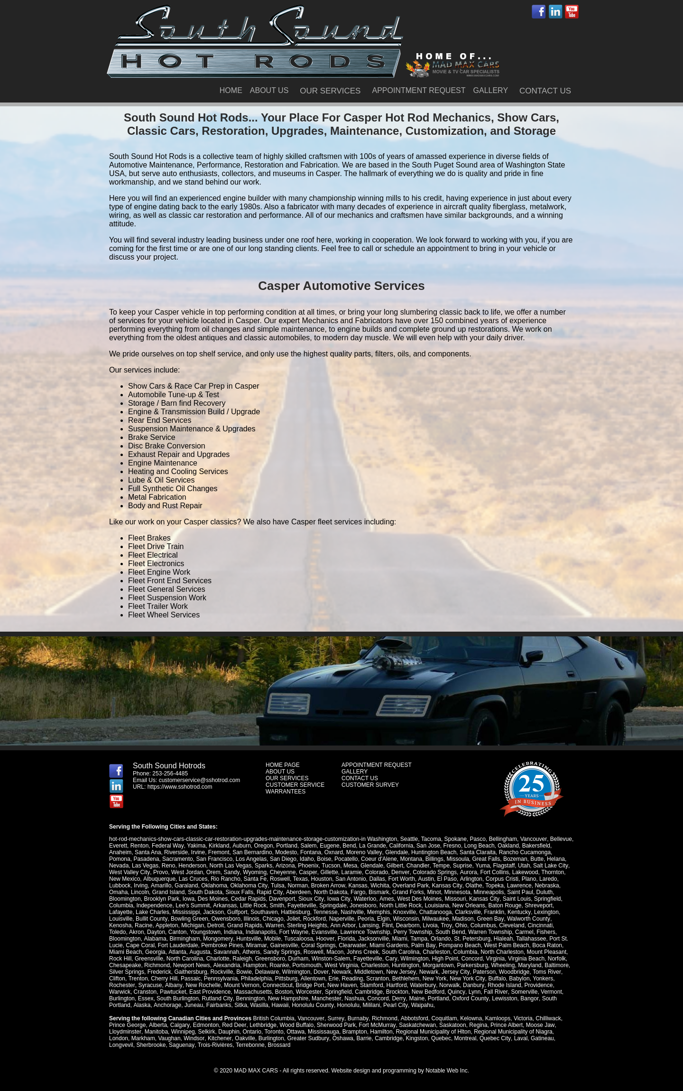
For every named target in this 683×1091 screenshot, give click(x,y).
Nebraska (545, 885)
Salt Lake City (549, 865)
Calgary (179, 1025)
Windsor (194, 1038)
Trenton (138, 978)
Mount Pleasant (509, 952)
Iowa (188, 898)
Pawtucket (173, 991)
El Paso (446, 879)
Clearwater (319, 945)
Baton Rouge (504, 905)
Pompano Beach (427, 945)
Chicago (272, 918)
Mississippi (186, 912)
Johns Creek (326, 952)
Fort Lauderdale (146, 945)
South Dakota (205, 892)
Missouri (454, 898)
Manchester (326, 998)
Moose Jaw (539, 1025)
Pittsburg (286, 978)
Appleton (166, 925)
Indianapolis (241, 932)
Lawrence (517, 885)
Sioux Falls (240, 892)
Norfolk (531, 958)
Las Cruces (192, 879)
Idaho (307, 859)
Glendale (396, 852)
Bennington (250, 998)
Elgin (383, 918)
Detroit (215, 925)
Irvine (198, 852)
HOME (231, 90)
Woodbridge (513, 972)
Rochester (122, 985)
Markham (143, 1038)
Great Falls (486, 859)
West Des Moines (418, 898)
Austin (425, 879)
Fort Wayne (273, 932)
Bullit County (151, 918)
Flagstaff (503, 865)
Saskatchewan (415, 1025)
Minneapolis (488, 892)
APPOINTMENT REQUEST (418, 90)
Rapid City (269, 892)
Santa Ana (148, 852)
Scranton (377, 978)
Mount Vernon (240, 985)
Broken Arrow (327, 885)
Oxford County (469, 998)
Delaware (267, 972)
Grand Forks (408, 892)
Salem (308, 845)
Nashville (352, 912)
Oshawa (342, 1038)
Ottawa (295, 1031)
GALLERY (490, 90)
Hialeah (467, 938)
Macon (297, 952)
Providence (536, 985)
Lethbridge (262, 1025)
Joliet (292, 918)
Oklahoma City (248, 885)
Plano (528, 879)
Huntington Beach (433, 852)
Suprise (461, 865)
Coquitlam (442, 1018)
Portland (285, 845)
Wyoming (254, 872)
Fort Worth (401, 879)
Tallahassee (495, 938)
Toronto (273, 1031)
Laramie (350, 872)
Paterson (483, 972)
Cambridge (369, 991)
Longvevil (121, 1045)
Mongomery (183, 938)
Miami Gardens (356, 945)
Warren (274, 925)
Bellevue (561, 839)
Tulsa (277, 885)
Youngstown (185, 932)
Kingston (416, 1038)
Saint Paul (520, 892)
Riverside (176, 852)
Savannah (190, 952)
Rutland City (217, 998)
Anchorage (167, 1005)
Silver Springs (126, 972)
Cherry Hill (164, 978)
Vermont (550, 991)
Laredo (547, 879)
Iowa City (338, 898)
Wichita (378, 885)
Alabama (120, 938)
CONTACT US (545, 90)
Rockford (314, 918)
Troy (445, 925)
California (400, 845)
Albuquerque (159, 879)
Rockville (221, 972)
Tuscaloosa (263, 938)
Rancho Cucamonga (524, 852)
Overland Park (409, 885)
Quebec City (494, 1038)
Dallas (377, 879)
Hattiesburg (295, 912)
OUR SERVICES (330, 90)
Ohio (460, 925)
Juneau (193, 1005)
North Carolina (159, 958)
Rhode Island (502, 985)
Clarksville (468, 912)
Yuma (481, 865)
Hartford (395, 985)
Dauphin (228, 1031)
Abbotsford (413, 1018)
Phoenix (308, 865)
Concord (446, 958)
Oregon (262, 845)
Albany (173, 985)
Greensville (123, 958)
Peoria (365, 918)
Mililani (370, 1005)
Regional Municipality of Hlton (433, 1031)
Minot (433, 892)
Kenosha (120, 925)
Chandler (417, 865)
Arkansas (224, 905)
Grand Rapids (244, 925)
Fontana (310, 852)
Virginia (469, 958)
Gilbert (394, 865)
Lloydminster (125, 1031)
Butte (537, 859)
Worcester (309, 991)
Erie (333, 978)
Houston (321, 879)
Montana (411, 859)
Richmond (157, 965)
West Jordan (187, 872)
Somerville (523, 991)
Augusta (163, 952)
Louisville (120, 918)
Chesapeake (125, 965)
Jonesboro (363, 905)
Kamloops (496, 1018)
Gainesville (252, 945)
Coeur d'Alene (379, 859)
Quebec (440, 1038)
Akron (116, 932)
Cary (365, 958)
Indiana (213, 932)
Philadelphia (256, 978)
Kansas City (446, 885)
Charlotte (192, 958)
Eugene (329, 845)
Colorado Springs (433, 872)
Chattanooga (435, 912)
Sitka (240, 1005)
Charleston (399, 952)
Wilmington (388, 958)
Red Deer (234, 1025)
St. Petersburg (436, 938)
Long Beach (478, 845)
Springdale (332, 905)
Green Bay (489, 918)
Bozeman (515, 859)
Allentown (312, 978)
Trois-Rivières (214, 1045)
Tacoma (431, 839)
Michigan (192, 925)
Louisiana (437, 905)
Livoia (429, 925)
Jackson (213, 912)
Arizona (285, 865)
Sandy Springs (244, 952)
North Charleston (465, 952)
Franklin (494, 912)
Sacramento (177, 859)
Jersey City (454, 972)
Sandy (231, 872)
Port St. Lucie (531, 938)
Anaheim (120, 852)
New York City (466, 978)
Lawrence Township (345, 932)
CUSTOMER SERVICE (295, 785)
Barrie (362, 1038)
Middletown (368, 972)
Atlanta (141, 952)
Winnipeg (182, 1031)
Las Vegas (145, 865)
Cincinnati (538, 925)
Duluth (543, 892)
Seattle (409, 839)
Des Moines (213, 898)
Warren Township (470, 932)
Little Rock (253, 905)
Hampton (254, 965)
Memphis (378, 912)
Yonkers (542, 978)
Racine (143, 925)
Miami (363, 938)
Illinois (251, 918)
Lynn (474, 991)
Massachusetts (253, 991)
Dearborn (407, 925)
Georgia (119, 952)
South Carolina (363, 952)
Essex (146, 998)
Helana (556, 859)
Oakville (244, 1038)
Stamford (370, 985)
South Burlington (178, 998)
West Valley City (129, 872)
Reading (352, 978)
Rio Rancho (225, 879)
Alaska (141, 1005)
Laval (519, 1038)
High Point (419, 958)
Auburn (240, 845)
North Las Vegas (231, 865)
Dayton (136, 932)
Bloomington (125, 898)
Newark (341, 972)
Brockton (397, 991)
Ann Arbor (342, 925)
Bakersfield (535, 845)
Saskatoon (451, 1025)
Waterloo (364, 898)
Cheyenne (282, 872)
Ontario (251, 1031)
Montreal (464, 1038)
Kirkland (218, 845)
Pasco (477, 839)
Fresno (451, 845)
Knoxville (404, 912)
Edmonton (205, 1025)
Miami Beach (548, 945)
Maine (416, 998)
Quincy (455, 991)
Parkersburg (472, 965)
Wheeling (503, 965)
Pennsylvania (220, 978)
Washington (382, 839)
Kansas (356, 885)
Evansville (304, 932)
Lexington (546, 912)
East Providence (210, 991)
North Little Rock (400, 905)
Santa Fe (255, 879)
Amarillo (160, 885)
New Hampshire (288, 998)
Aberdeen (297, 892)
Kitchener (219, 1038)
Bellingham (503, 839)
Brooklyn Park (161, 898)
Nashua (353, 998)
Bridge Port (309, 985)
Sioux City (310, 898)
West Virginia (341, 965)
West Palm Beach (473, 945)
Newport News (191, 965)
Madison (462, 918)
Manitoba (155, 1031)
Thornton (550, 872)
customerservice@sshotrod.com (199, 780)
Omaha (118, 892)
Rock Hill (544, 952)
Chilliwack (546, 1018)
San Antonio (350, 879)
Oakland (507, 845)
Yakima (195, 845)
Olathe (472, 885)
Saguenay (181, 1045)
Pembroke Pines (190, 945)
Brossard (278, 1045)
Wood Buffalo (295, 1025)
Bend (348, 845)
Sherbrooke (151, 1045)
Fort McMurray (376, 1025)
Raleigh (216, 958)
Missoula (458, 859)
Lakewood (523, 872)
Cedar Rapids (248, 898)
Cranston (145, 991)
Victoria (521, 1018)
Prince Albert (505, 1025)
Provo (160, 872)
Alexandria (226, 965)
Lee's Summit (192, 905)
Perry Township (392, 932)
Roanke (279, 965)
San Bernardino (252, 852)
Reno (168, 865)
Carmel (504, 932)
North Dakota (330, 892)
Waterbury (421, 985)
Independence (154, 905)
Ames (385, 898)
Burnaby (357, 1018)
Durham (273, 958)
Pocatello (346, 859)
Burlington (122, 998)
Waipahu (421, 1005)
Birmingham (150, 938)
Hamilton (380, 1031)
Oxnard (333, 852)
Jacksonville (338, 938)
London (118, 1038)
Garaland (185, 885)
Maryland (529, 965)
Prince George (127, 1025)
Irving (141, 885)
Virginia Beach (500, 958)
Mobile (237, 938)
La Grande (371, 845)
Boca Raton (514, 945)
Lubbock (119, 885)
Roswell (279, 879)
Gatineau (541, 1038)
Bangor (528, 998)
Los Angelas (251, 859)
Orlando (405, 938)
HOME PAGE (283, 765)
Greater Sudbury (307, 1038)
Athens (214, 952)
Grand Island (168, 892)
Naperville (341, 918)
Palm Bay (390, 945)
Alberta (157, 1025)
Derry (398, 998)
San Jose (427, 845)
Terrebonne (249, 1045)
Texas (300, 879)
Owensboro (225, 918)
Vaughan (169, 1038)
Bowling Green (189, 918)
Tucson (330, 865)
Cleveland (510, 925)
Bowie (244, 972)
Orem (213, 872)
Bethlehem (405, 978)
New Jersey (400, 972)
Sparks (263, 865)
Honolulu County (312, 1005)
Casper (307, 872)
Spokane (455, 839)
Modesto (286, 852)
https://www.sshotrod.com (180, 786)
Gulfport (237, 912)
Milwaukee (435, 918)
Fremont (219, 852)
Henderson (192, 865)
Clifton (117, 978)
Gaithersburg (190, 972)
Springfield (546, 898)
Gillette (328, 872)
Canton (157, 932)
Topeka (493, 885)
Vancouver (533, 839)
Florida (311, 938)
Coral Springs (286, 945)
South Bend (430, 932)
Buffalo (496, 978)
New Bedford (427, 991)
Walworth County (527, 918)
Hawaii (279, 1005)
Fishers (526, 932)
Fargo (357, 892)
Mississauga (323, 1031)
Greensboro (244, 958)
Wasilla (258, 1005)
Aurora (466, 872)
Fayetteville (301, 905)
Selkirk (206, 1031)
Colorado (375, 872)
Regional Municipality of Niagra (512, 1031)
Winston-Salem (305, 958)
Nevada (119, 865)
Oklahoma (214, 885)
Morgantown (437, 965)
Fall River (495, 991)
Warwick (119, 991)
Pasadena (146, 859)
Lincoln (140, 892)
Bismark (378, 892)
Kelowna (469, 1018)
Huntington (405, 965)
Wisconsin (406, 918)
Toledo (562, 925)
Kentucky (519, 912)
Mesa (350, 865)
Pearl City (394, 1005)
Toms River (545, 972)
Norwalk (448, 985)
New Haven (341, 985)
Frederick (159, 972)
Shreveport (539, 905)
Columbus (482, 925)
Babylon (518, 978)
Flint (386, 925)
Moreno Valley (364, 852)
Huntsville (213, 938)
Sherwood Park (335, 1025)
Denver (399, 872)
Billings (434, 859)
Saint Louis (515, 898)
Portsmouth (306, 965)
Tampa (383, 938)
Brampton (354, 1031)
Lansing (368, 925)
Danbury (471, 985)
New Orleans (468, 905)
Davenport (282, 898)
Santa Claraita (477, 852)
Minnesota (456, 892)
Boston (284, 991)
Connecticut (276, 985)
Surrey (335, 1018)
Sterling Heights (306, 925)
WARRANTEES (285, 791)
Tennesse (325, 912)
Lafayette (120, 912)
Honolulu (347, 1005)
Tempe (440, 865)
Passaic (191, 978)
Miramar (224, 945)
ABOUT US (269, 90)
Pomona (119, 859)
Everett (118, 845)
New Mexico (124, 879)
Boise (324, 859)
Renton (139, 845)
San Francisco (214, 859)
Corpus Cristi (500, 879)
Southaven (263, 912)
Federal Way (168, 845)
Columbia (121, 905)
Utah (523, 865)
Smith (276, 905)
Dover (321, 972)
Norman (297, 885)
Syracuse (150, 985)
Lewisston (503, 998)
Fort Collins (493, 872)
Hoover (290, 938)
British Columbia (273, 1018)
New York (434, 978)
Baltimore (557, 965)
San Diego (283, 859)
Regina (477, 1025)
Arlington (470, 879)
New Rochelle (202, 985)
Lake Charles (152, 912)
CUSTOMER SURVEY (370, 785)
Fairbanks (218, 1005)
